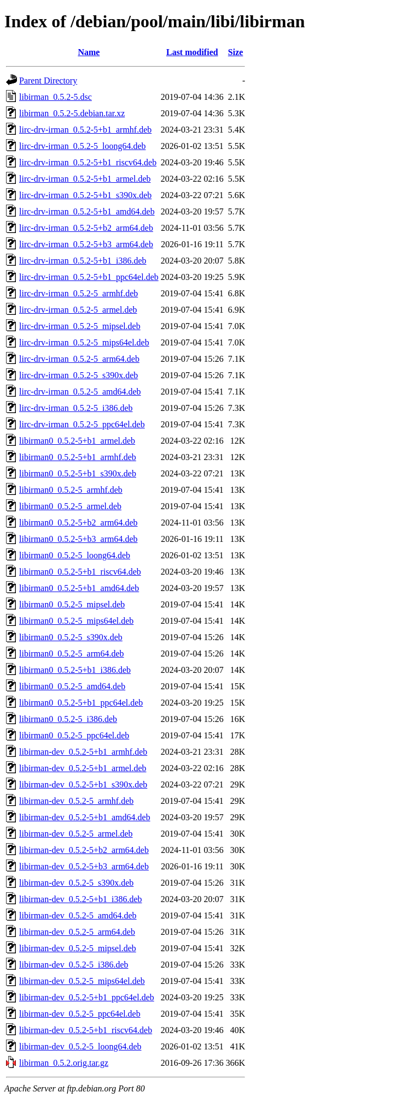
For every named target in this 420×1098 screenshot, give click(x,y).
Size (235, 52)
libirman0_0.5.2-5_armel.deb (70, 506)
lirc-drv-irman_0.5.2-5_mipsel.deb (80, 326)
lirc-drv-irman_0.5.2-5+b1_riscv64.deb (87, 162)
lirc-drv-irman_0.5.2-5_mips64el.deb (84, 342)
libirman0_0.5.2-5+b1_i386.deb (75, 670)
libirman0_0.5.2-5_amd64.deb (72, 686)
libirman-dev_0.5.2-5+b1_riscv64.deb (85, 1030)
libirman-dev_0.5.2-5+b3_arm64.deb (84, 866)
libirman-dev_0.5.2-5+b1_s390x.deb (83, 784)
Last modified (192, 52)
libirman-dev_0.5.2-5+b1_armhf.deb (83, 751)
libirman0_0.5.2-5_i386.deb (68, 719)
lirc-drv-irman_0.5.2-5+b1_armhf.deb (85, 129)
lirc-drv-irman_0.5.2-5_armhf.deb (78, 293)
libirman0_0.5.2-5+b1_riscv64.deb (80, 571)
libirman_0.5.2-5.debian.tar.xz (72, 113)
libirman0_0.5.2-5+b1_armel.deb (77, 440)
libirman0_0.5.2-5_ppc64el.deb (74, 735)
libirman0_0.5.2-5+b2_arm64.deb (78, 522)
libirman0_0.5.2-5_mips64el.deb (76, 620)
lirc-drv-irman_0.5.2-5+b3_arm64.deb (86, 244)
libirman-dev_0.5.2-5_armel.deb (76, 833)
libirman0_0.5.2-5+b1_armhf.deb (77, 457)
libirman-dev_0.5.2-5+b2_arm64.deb (84, 850)
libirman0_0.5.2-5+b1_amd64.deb (79, 588)
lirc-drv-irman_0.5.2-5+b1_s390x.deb (85, 195)
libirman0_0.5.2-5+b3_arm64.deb (78, 539)
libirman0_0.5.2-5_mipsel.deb (72, 604)
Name (89, 52)
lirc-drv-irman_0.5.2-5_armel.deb (78, 309)
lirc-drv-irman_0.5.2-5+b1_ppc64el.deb (89, 277)
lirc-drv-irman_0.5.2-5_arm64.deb (79, 358)
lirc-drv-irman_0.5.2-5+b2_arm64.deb (86, 227)
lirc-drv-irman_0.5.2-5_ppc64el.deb (82, 424)
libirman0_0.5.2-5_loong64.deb (74, 555)
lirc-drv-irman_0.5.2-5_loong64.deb (82, 146)
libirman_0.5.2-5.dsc (55, 97)
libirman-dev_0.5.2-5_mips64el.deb (82, 981)
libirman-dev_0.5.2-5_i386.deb (74, 964)
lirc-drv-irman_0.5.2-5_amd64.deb (80, 391)
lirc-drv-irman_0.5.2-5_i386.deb (76, 408)
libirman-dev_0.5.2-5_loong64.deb (80, 1046)
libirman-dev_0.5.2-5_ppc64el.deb (80, 1013)
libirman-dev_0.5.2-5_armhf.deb (76, 800)
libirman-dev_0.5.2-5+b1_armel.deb (83, 768)
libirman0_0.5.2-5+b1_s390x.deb (77, 473)
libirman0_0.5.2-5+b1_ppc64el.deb (81, 702)
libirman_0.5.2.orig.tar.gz (63, 1062)
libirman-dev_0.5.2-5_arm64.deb (77, 931)
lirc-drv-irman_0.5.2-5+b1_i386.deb (83, 260)
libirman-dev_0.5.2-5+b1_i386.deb (80, 899)
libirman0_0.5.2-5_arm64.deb (71, 653)
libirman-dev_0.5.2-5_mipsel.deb (77, 948)
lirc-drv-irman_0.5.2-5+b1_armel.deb (85, 178)
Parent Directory (48, 80)
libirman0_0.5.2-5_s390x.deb (70, 637)
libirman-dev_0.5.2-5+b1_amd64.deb (84, 817)
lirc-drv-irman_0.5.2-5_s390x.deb (78, 375)
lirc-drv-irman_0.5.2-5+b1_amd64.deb (87, 211)
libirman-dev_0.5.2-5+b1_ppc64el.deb (86, 997)
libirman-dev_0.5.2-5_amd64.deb (78, 915)
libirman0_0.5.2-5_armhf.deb (70, 489)
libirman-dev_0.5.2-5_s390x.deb (76, 882)
